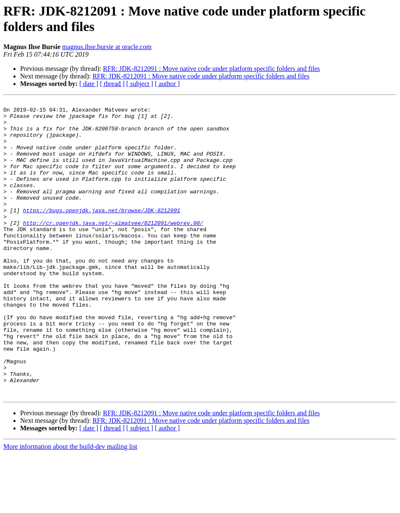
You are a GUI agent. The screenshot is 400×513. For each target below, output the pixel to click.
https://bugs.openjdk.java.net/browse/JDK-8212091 (101, 233)
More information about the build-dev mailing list (70, 505)
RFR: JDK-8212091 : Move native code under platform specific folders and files (211, 68)
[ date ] (88, 83)
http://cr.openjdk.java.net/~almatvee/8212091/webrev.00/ (113, 248)
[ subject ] (139, 83)
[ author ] (167, 83)
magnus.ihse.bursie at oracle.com (107, 46)
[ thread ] (112, 83)
